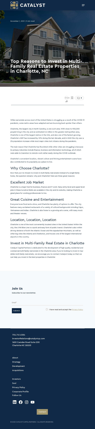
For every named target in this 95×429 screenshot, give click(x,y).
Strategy (16, 362)
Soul (14, 383)
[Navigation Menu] (83, 5)
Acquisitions (18, 370)
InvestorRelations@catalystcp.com (28, 339)
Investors (16, 379)
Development (18, 366)
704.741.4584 (18, 335)
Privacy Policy (77, 309)
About (15, 358)
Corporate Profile (20, 392)
